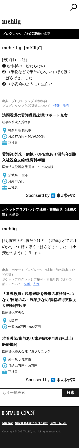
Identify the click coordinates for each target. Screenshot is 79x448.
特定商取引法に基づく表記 (31, 423)
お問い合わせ (58, 423)
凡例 (65, 105)
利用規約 (7, 423)
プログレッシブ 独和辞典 (21, 34)
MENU (5, 7)
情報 (57, 105)
